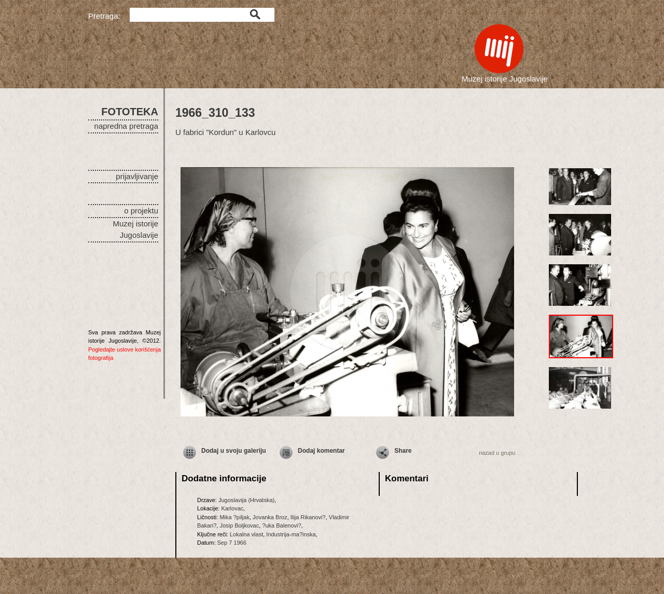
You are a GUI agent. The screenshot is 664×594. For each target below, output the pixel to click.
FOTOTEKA (129, 111)
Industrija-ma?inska (290, 534)
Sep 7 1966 (231, 542)
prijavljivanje (137, 176)
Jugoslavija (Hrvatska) (246, 500)
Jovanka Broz (270, 517)
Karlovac (232, 508)
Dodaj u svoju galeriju (233, 450)
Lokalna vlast (246, 534)
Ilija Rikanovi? (308, 517)
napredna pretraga (126, 126)
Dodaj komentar (321, 450)
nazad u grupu (497, 453)
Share (402, 450)
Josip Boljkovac (239, 525)
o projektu (141, 210)
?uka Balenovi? (281, 525)
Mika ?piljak (234, 517)
